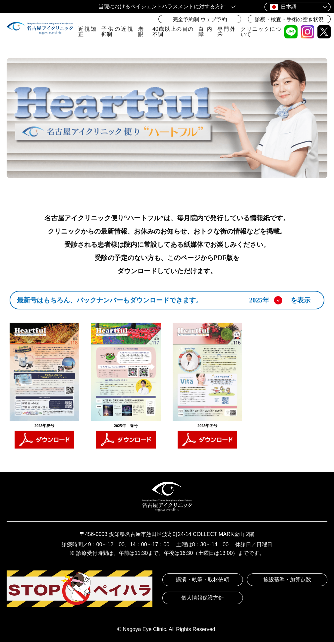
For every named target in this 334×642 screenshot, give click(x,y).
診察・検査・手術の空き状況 (289, 19)
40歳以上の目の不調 (172, 31)
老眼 (140, 31)
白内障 (205, 31)
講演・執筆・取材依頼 (202, 579)
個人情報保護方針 (202, 598)
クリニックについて (261, 31)
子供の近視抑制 (117, 31)
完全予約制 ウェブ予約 (200, 19)
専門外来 (226, 31)
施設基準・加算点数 (287, 579)
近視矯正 (87, 31)
